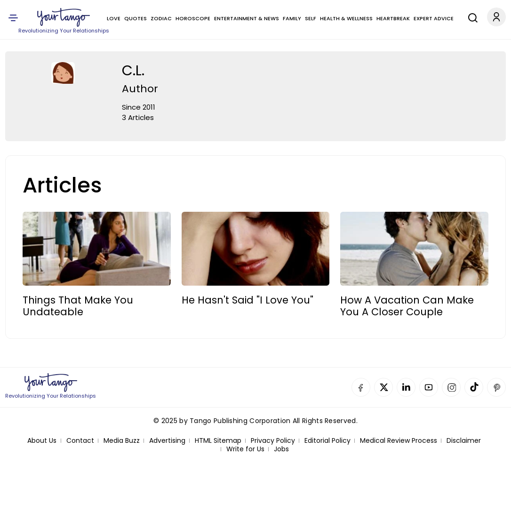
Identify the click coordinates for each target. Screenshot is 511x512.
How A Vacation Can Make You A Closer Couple (407, 306)
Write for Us (245, 449)
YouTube (428, 387)
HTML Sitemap (218, 441)
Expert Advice (434, 18)
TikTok (473, 387)
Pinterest (496, 387)
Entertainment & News (246, 18)
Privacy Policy (273, 441)
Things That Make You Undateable (78, 306)
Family (292, 18)
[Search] (471, 16)
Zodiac (161, 18)
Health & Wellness (346, 18)
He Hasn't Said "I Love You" (247, 300)
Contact (80, 441)
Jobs (281, 449)
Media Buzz (122, 441)
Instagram (451, 387)
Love (113, 18)
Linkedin (406, 387)
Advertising (167, 441)
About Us (41, 441)
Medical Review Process (398, 441)
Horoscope (193, 18)
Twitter (383, 387)
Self (310, 18)
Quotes (135, 18)
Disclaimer (464, 441)
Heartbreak (393, 18)
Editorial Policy (327, 441)
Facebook (360, 387)
